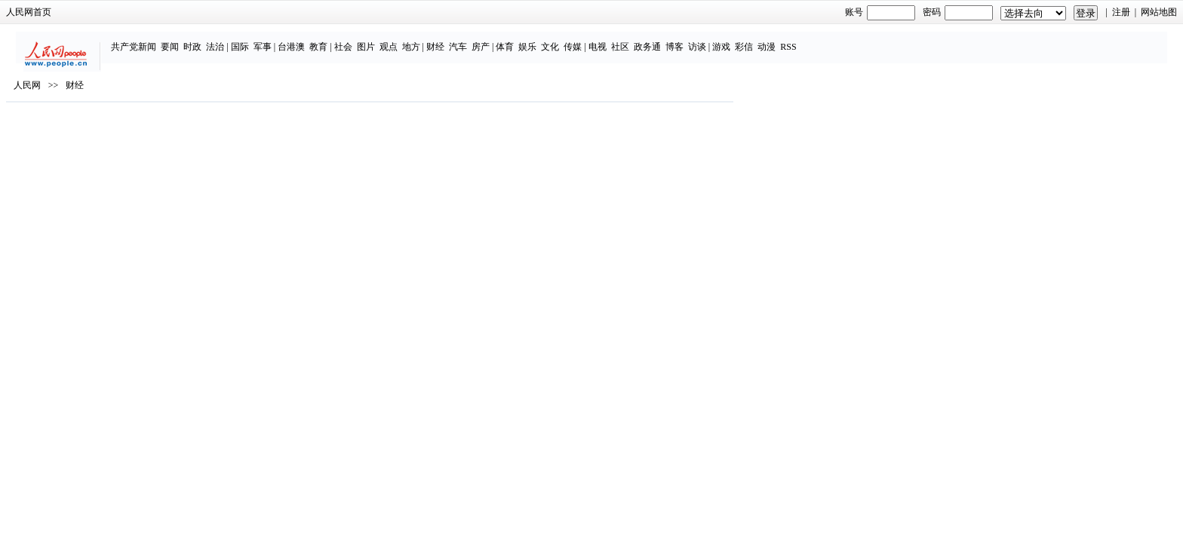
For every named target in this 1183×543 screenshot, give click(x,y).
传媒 (711, 39)
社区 (757, 39)
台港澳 (429, 39)
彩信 (882, 39)
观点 (526, 39)
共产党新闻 (271, 39)
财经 (573, 39)
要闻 (308, 39)
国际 (377, 39)
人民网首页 (252, 12)
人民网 (250, 129)
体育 (643, 39)
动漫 (905, 39)
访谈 (834, 39)
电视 (735, 39)
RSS (926, 39)
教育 (456, 39)
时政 (330, 39)
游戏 (859, 39)
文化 (688, 39)
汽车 (596, 39)
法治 (353, 39)
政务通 (784, 39)
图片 (503, 39)
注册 (898, 12)
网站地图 (935, 12)
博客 (812, 39)
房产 (619, 39)
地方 (548, 39)
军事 (400, 39)
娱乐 (665, 39)
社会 (481, 39)
